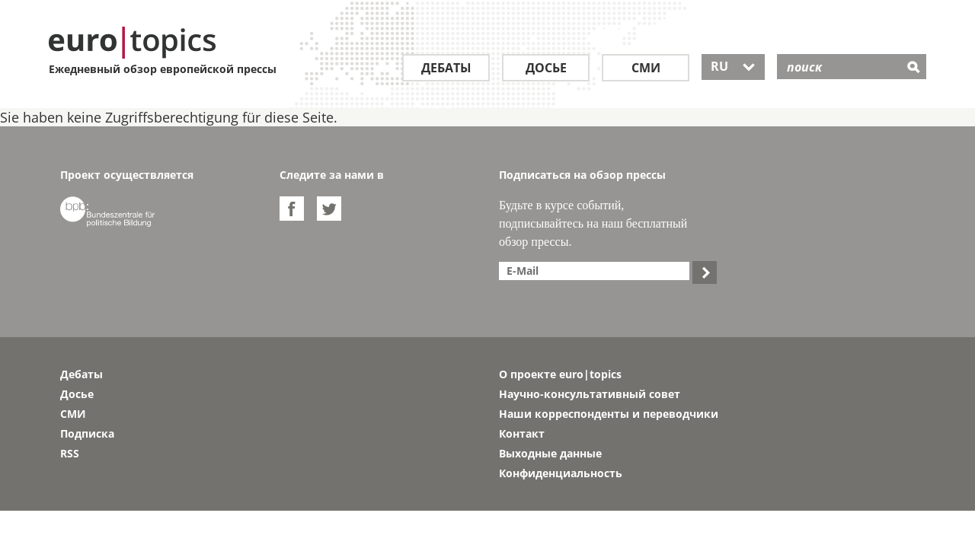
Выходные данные (550, 453)
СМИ (645, 67)
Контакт (522, 433)
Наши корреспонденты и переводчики (608, 413)
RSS (69, 453)
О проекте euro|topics (560, 374)
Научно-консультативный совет (589, 394)
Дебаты (446, 67)
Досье (546, 67)
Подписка (87, 433)
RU (733, 66)
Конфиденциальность (560, 473)
